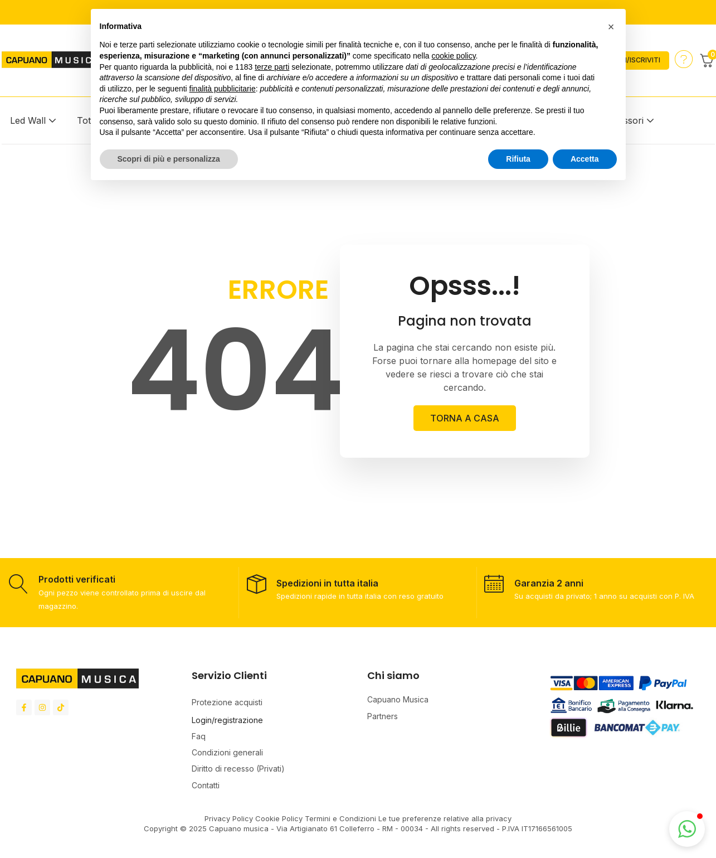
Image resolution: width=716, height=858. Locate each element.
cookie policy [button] (453, 55)
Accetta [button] (585, 158)
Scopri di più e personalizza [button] (169, 158)
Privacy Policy (228, 818)
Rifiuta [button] (518, 158)
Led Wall (28, 120)
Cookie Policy (280, 818)
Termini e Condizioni (340, 818)
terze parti (272, 66)
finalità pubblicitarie (222, 88)
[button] (687, 829)
